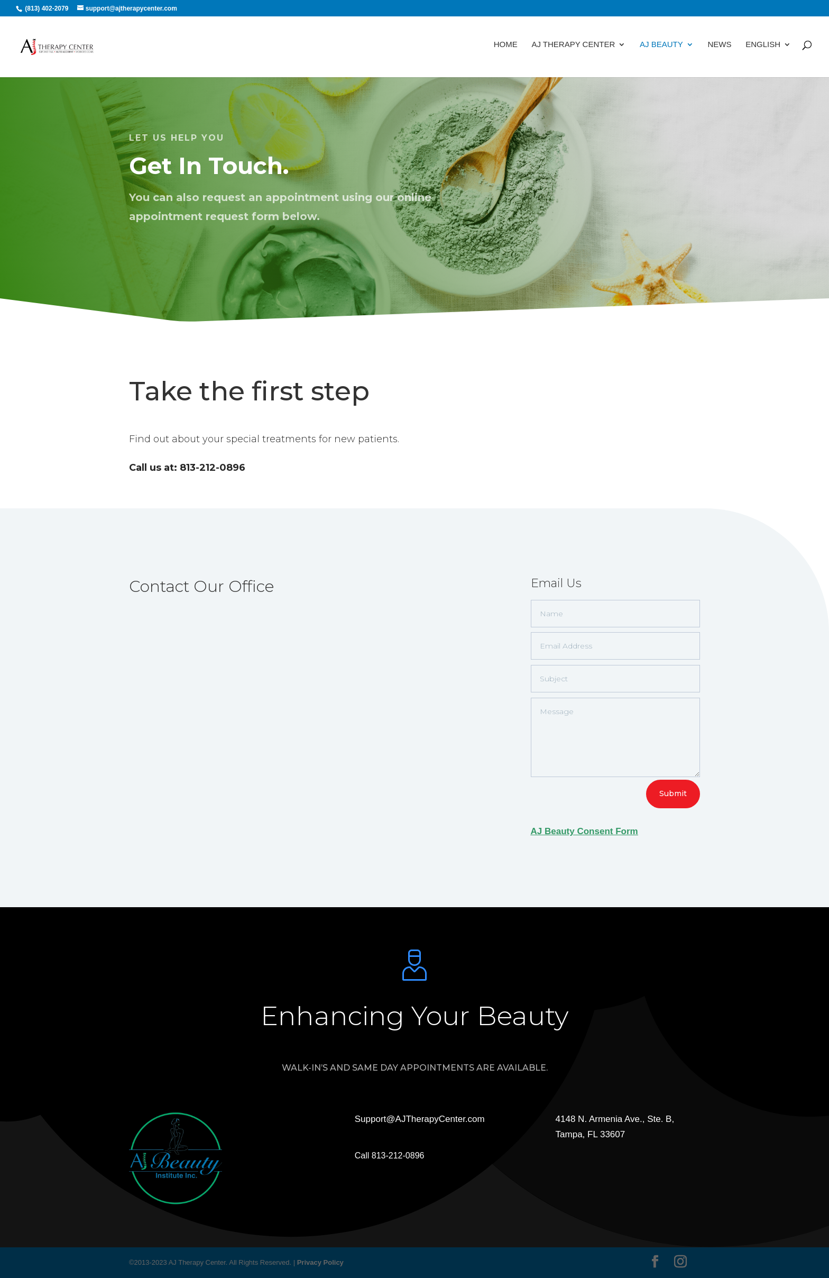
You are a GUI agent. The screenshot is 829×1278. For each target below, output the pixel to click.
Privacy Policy (320, 1262)
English (762, 49)
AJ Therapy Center (573, 49)
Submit (673, 793)
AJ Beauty (661, 49)
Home (506, 49)
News (719, 49)
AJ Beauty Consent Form (584, 831)
